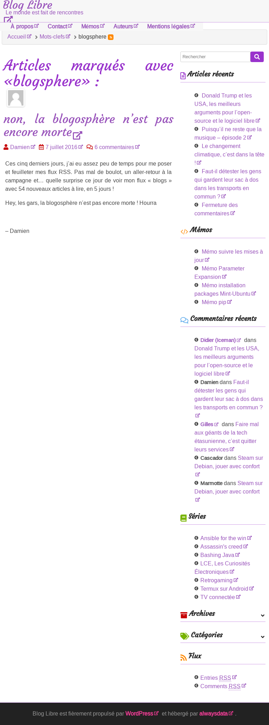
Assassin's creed (221, 546)
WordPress (139, 713)
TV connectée (217, 597)
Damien (20, 147)
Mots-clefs (52, 36)
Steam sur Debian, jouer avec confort (228, 462)
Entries (215, 678)
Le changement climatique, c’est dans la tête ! (229, 154)
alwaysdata (213, 713)
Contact (57, 26)
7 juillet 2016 (61, 147)
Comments (220, 686)
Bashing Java (217, 555)
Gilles (206, 424)
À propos (22, 26)
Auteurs (123, 26)
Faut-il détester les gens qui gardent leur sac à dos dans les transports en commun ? (228, 394)
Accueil (16, 36)
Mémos (90, 26)
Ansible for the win (223, 538)
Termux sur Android (224, 588)
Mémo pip (214, 302)
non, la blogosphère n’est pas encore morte (88, 126)
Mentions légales (168, 26)
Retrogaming (216, 580)
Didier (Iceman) (218, 340)
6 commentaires (114, 147)
